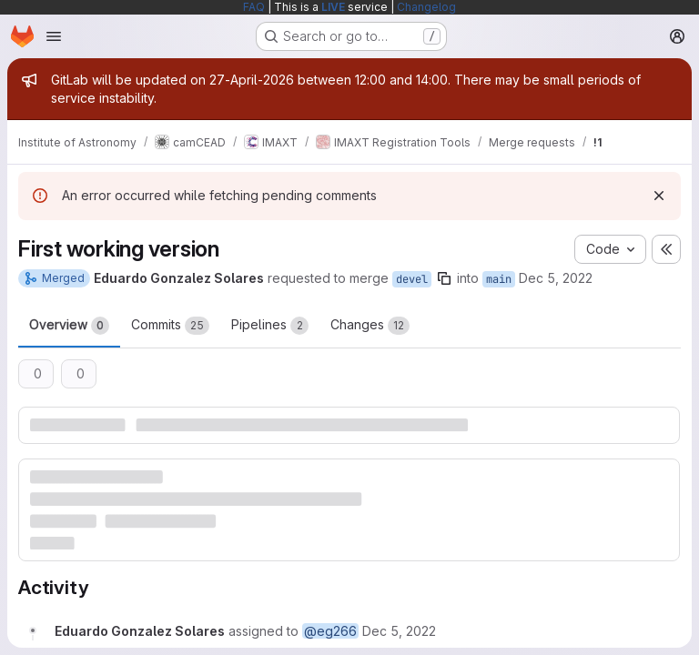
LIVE (333, 7)
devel (412, 279)
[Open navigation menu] (53, 36)
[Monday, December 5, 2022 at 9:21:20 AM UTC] (399, 631)
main (499, 279)
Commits (170, 326)
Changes (370, 326)
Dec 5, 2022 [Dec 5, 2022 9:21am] (556, 278)
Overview (69, 326)
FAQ (254, 7)
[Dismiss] (659, 196)
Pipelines (270, 326)
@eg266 (330, 631)
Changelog (426, 7)
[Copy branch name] (444, 278)
